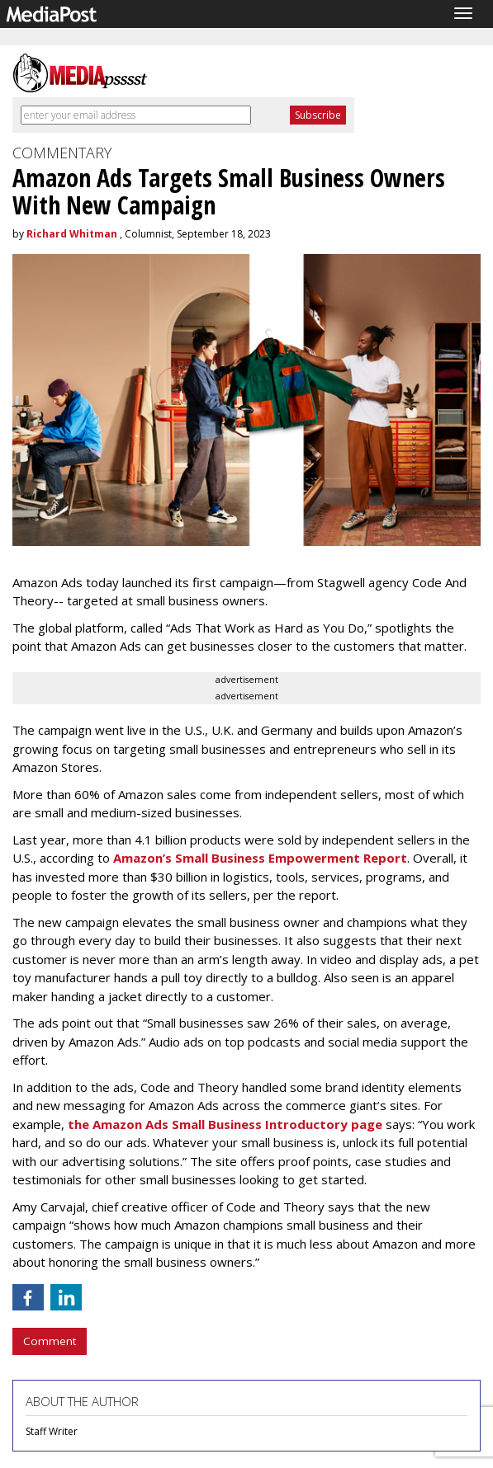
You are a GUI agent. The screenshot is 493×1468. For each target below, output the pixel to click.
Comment (49, 1341)
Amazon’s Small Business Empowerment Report (258, 857)
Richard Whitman (71, 234)
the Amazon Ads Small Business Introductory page (223, 1124)
